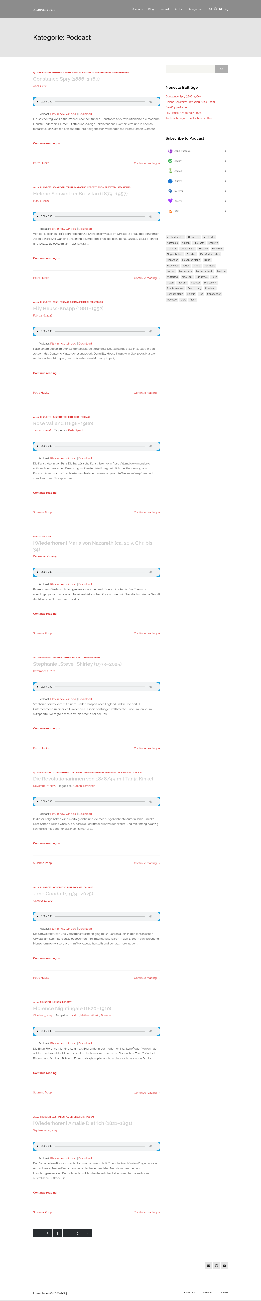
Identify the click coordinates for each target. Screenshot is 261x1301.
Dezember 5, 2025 (44, 671)
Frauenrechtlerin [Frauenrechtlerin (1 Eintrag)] (191, 260)
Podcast (86, 73)
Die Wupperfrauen (177, 107)
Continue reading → (46, 143)
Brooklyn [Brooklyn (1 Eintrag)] (213, 243)
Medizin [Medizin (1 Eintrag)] (221, 271)
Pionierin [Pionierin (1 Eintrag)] (182, 282)
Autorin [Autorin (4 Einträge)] (186, 243)
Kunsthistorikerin (63, 417)
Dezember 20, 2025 (45, 556)
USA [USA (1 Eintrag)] (183, 299)
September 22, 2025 (45, 1131)
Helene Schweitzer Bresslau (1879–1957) (82, 194)
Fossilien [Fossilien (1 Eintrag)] (191, 254)
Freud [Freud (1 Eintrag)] (207, 260)
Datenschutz (208, 1294)
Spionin (79, 430)
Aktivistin (77, 773)
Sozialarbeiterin (101, 73)
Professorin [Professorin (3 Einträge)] (210, 282)
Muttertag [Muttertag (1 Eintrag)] (172, 277)
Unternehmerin (120, 73)
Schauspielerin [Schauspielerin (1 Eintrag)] (175, 294)
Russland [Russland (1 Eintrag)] (210, 288)
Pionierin (106, 1016)
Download (85, 114)
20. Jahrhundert (42, 188)
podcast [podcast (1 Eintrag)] (195, 282)
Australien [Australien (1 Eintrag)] (172, 243)
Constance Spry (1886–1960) (67, 79)
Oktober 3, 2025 (42, 1016)
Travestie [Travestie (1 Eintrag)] (172, 299)
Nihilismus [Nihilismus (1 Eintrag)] (202, 277)
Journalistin (124, 773)
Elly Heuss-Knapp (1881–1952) (69, 309)
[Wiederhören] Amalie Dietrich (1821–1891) (84, 1124)
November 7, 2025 (44, 786)
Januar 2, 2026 (42, 430)
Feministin (89, 786)
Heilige (37, 537)
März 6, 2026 (41, 201)
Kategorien (194, 9)
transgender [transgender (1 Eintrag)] (214, 294)
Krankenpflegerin (63, 188)
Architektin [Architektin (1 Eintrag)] (209, 237)
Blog (149, 9)
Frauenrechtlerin (94, 773)
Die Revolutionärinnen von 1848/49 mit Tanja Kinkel (96, 780)
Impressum (189, 1294)
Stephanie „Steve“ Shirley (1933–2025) (79, 665)
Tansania (88, 888)
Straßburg (124, 188)
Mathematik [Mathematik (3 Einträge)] (185, 271)
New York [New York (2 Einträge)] (187, 277)
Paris (76, 417)
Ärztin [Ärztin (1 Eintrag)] (193, 299)
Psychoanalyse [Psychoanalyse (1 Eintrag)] (175, 288)
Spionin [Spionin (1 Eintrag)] (191, 294)
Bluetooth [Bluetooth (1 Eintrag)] (199, 243)
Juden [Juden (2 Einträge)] (186, 265)
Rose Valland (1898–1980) (64, 424)
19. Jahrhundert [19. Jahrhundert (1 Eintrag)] (175, 237)
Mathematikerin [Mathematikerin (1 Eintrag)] (204, 271)
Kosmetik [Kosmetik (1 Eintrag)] (210, 265)
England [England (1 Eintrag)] (203, 248)
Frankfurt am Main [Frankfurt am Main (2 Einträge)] (210, 254)
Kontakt (163, 9)
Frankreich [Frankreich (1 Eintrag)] (172, 260)
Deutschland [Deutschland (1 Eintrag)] (188, 248)
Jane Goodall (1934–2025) (64, 895)
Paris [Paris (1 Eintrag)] (214, 277)
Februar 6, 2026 (42, 316)
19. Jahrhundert (42, 73)
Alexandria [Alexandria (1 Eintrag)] (193, 237)
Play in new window (63, 114)
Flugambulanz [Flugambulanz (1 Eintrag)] (175, 254)
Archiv (177, 9)
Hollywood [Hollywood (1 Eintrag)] (173, 265)
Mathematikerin (89, 1016)
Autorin (77, 786)
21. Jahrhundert (61, 773)
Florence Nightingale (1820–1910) (74, 1010)
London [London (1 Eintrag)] (171, 271)
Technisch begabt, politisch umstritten (189, 118)
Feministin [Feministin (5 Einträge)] (217, 248)
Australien (58, 1118)
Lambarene (80, 188)
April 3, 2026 (40, 86)
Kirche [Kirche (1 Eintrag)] (197, 265)
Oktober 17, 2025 (43, 901)
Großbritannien (61, 73)
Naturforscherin (62, 888)
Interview (110, 773)
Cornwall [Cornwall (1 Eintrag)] (172, 248)
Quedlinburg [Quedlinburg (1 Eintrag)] (194, 288)
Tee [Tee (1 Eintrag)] (201, 294)
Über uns (134, 9)
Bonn (55, 302)
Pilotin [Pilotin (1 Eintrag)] (170, 282)
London (76, 73)
